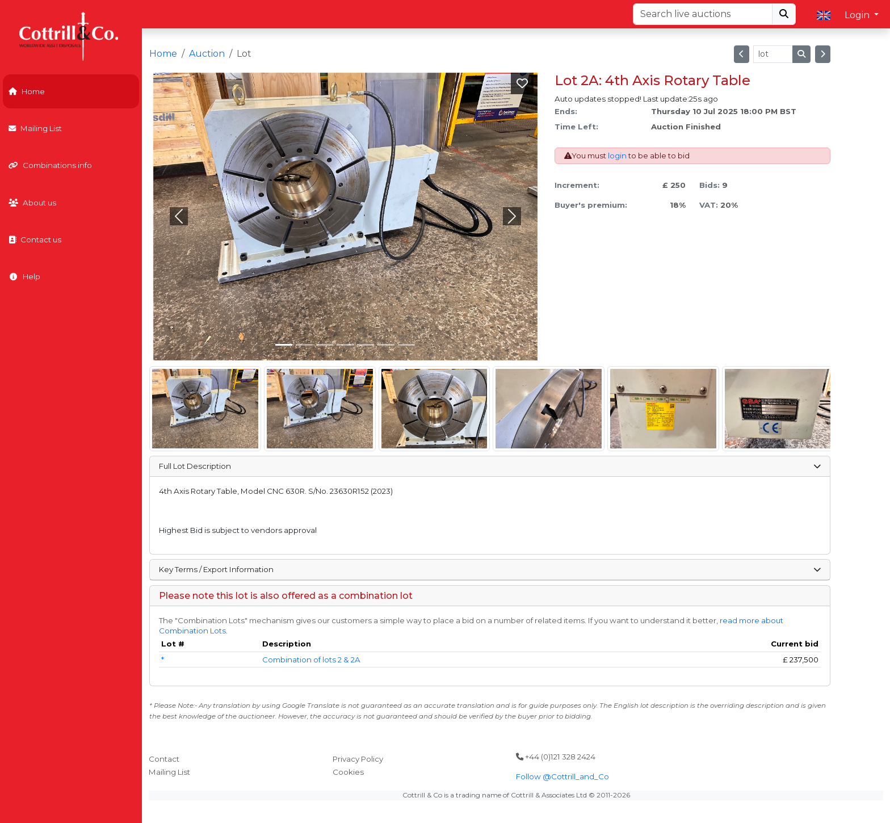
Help (24, 276)
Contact (164, 758)
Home (27, 91)
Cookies (348, 771)
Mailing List (35, 128)
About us (32, 202)
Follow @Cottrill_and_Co (562, 776)
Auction (207, 53)
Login (858, 15)
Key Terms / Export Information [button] (490, 569)
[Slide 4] (365, 344)
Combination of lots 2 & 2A (311, 659)
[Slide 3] (345, 344)
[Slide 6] (406, 344)
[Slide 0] (283, 344)
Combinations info (50, 165)
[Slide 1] (304, 344)
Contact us (35, 239)
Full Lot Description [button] (490, 466)
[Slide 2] (324, 344)
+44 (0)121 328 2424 (555, 756)
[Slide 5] (385, 344)
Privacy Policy (358, 758)
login (617, 155)
